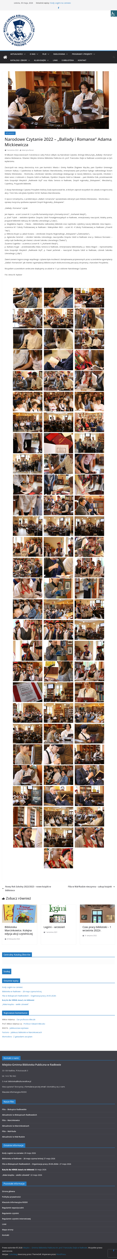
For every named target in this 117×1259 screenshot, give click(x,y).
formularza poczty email (35, 1086)
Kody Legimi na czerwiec (60, 3)
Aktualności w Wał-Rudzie (13, 1137)
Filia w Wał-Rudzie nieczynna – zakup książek (91, 886)
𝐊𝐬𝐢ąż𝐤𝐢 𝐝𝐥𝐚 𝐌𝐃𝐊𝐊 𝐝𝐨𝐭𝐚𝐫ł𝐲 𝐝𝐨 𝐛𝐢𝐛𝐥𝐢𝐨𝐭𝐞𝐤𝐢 (18, 1000)
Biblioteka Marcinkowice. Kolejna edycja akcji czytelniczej (19, 930)
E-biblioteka (68, 60)
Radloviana (59, 54)
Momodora (7, 1036)
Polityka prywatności (11, 1197)
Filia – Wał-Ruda (9, 1131)
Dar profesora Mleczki (26, 1019)
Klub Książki (40, 60)
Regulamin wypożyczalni (13, 1207)
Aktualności (16, 54)
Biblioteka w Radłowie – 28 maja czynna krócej (22, 991)
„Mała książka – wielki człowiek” (15, 1004)
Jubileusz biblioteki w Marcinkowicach (26, 1032)
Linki (55, 60)
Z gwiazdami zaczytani (22, 1036)
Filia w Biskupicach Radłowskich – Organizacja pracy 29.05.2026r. (29, 996)
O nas (32, 54)
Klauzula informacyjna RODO (14, 1092)
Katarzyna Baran (28, 150)
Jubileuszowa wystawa (19, 1028)
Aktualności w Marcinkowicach (15, 1126)
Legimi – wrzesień (54, 927)
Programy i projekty (82, 54)
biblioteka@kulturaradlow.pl (19, 1081)
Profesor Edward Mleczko (34, 1024)
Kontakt (82, 60)
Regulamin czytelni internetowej (16, 1218)
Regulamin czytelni (10, 1213)
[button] (24, 54)
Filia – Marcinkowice (11, 1120)
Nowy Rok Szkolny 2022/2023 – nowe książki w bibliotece (26, 888)
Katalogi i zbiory (18, 60)
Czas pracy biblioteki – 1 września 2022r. (96, 928)
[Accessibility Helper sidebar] (114, 13)
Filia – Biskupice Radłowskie (14, 1109)
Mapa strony (7, 1229)
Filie (44, 54)
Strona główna (8, 1191)
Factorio (5, 1032)
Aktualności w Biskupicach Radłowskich (19, 1115)
